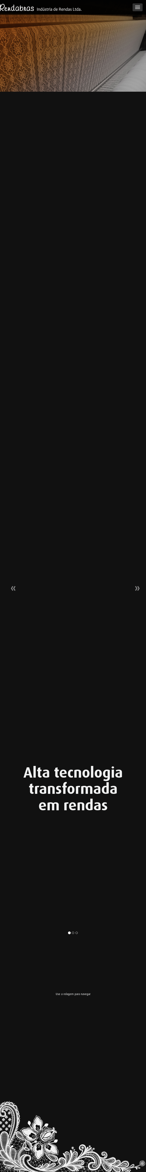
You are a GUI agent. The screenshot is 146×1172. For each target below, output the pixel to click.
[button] (11, 586)
